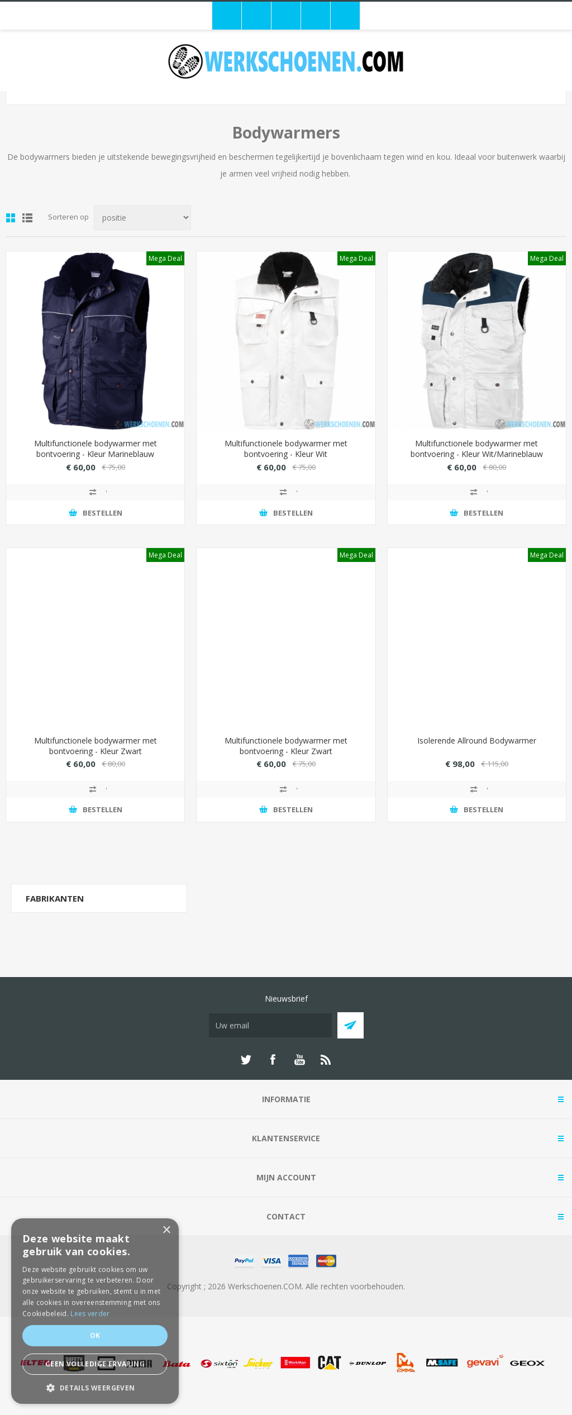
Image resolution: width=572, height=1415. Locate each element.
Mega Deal (165, 258)
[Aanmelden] (270, 1025)
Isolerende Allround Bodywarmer (476, 740)
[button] (95, 1387)
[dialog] (95, 1311)
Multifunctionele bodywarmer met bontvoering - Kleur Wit (286, 448)
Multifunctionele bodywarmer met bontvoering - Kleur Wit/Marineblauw (477, 448)
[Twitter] (246, 1060)
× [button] (166, 1230)
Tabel (11, 217)
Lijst (27, 217)
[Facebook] (273, 1060)
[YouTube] (299, 1060)
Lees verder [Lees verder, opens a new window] (89, 1313)
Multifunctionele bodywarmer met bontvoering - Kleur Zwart (95, 745)
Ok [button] (95, 1335)
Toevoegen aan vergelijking (95, 492)
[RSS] (326, 1060)
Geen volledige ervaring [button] (95, 1364)
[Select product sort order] (142, 217)
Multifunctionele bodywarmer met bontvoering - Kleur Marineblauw (95, 448)
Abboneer (350, 1025)
